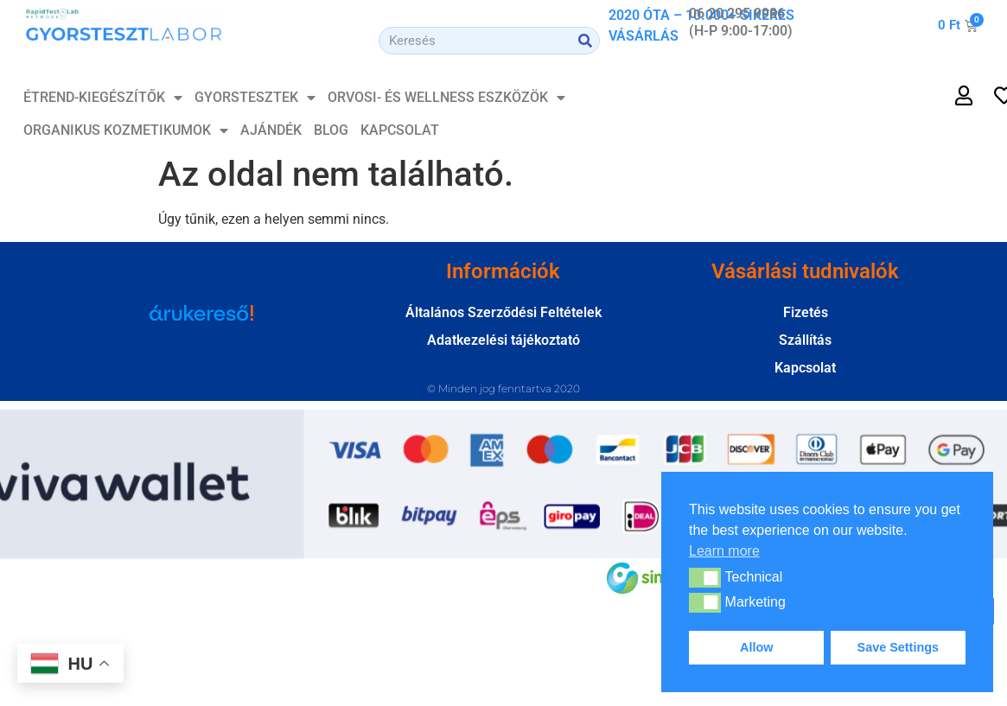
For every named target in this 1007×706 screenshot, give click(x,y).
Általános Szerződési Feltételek (503, 312)
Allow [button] (756, 647)
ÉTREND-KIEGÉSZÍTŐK (102, 97)
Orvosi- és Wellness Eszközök (446, 97)
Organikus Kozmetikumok (125, 130)
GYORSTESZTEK (254, 97)
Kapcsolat (399, 130)
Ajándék (271, 130)
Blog (331, 130)
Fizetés (805, 312)
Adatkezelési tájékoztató (503, 340)
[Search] (585, 41)
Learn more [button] (724, 551)
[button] (705, 577)
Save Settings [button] (898, 647)
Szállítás (805, 340)
